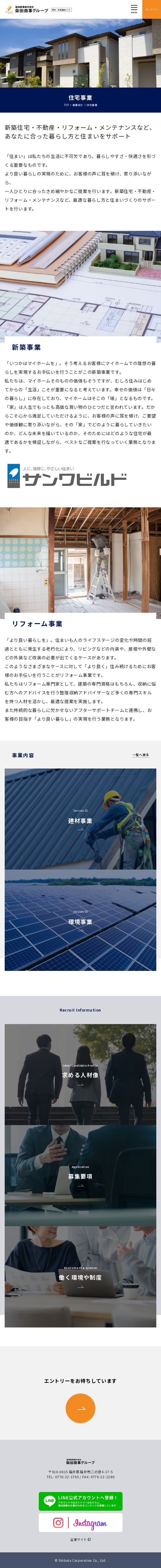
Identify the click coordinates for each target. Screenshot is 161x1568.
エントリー (151, 9)
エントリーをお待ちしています (80, 1400)
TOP (66, 105)
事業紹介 (78, 105)
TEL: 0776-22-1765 (63, 1476)
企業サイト (78, 1539)
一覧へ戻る (141, 754)
